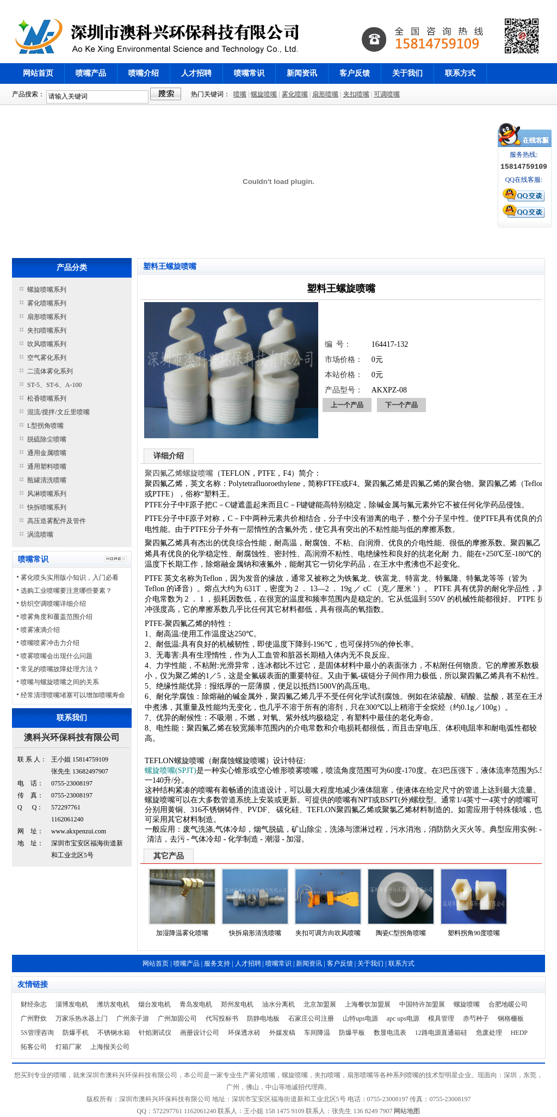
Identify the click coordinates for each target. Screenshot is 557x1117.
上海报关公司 (109, 1047)
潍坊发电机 (113, 1004)
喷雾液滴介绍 (40, 630)
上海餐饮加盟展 (368, 1004)
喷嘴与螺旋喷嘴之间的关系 (60, 682)
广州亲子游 (132, 1018)
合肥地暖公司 (508, 1004)
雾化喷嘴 (295, 94)
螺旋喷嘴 (264, 94)
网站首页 (38, 73)
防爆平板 (352, 1032)
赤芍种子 (476, 1018)
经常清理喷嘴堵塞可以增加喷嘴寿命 (73, 695)
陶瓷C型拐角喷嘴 (401, 933)
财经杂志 (34, 1004)
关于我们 (407, 73)
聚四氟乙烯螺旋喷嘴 (179, 473)
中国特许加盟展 (422, 1004)
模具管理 (441, 1018)
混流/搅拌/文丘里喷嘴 (58, 412)
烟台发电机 (154, 1004)
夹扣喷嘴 (356, 94)
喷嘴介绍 (143, 73)
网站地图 (407, 1111)
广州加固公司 (177, 1018)
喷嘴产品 (91, 73)
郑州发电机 (237, 1004)
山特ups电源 (360, 1018)
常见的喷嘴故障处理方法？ (60, 669)
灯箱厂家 (68, 1047)
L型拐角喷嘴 (45, 425)
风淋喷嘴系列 (46, 494)
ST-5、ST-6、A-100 (54, 385)
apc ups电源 (403, 1018)
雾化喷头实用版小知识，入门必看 (70, 577)
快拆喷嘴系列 (46, 507)
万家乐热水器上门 (81, 1018)
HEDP (519, 1032)
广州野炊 (34, 1018)
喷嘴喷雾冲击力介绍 (50, 643)
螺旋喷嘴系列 (46, 289)
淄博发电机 (71, 1004)
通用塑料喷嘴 (46, 466)
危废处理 (489, 1032)
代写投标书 (222, 1018)
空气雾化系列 (46, 357)
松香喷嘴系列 (46, 398)
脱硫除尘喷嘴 (46, 439)
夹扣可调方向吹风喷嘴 (328, 933)
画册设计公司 (199, 1032)
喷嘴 (239, 94)
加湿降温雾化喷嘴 (182, 933)
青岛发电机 (196, 1004)
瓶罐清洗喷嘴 (46, 480)
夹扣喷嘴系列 (46, 330)
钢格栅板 (511, 1018)
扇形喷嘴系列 (46, 317)
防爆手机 (76, 1032)
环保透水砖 (244, 1032)
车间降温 (317, 1032)
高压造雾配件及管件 (56, 521)
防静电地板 (263, 1018)
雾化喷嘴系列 (46, 303)
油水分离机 (278, 1004)
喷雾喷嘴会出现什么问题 (56, 656)
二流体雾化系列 (50, 371)
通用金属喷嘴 (46, 453)
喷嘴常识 (249, 73)
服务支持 (217, 963)
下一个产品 (401, 405)
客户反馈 (354, 73)
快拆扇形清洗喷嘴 (255, 933)
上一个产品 (347, 405)
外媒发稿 (282, 1032)
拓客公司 (34, 1047)
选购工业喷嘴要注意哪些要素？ (66, 590)
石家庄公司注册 (311, 1018)
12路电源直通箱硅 (441, 1032)
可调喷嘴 (387, 94)
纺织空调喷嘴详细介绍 (53, 603)
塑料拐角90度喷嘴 (474, 933)
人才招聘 (196, 73)
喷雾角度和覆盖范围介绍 (56, 617)
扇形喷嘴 (325, 94)
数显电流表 (390, 1032)
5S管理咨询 (37, 1032)
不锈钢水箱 (113, 1032)
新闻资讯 (302, 73)
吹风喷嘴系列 (46, 344)
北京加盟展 (320, 1004)
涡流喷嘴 (40, 534)
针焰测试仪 (155, 1032)
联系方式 (460, 73)
